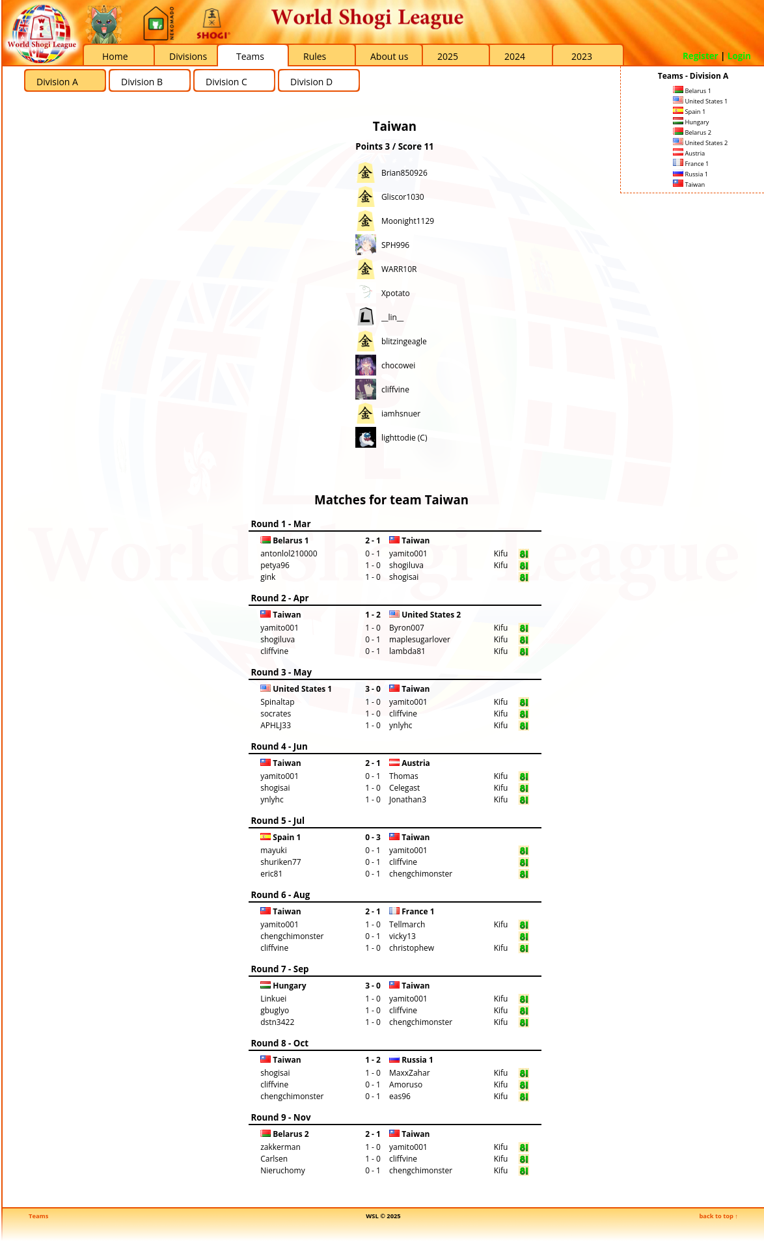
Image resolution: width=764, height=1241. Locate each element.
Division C (226, 81)
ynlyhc (401, 725)
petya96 (275, 565)
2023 (581, 56)
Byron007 (406, 627)
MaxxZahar (409, 1072)
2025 (447, 56)
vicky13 (402, 936)
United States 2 (700, 143)
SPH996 (395, 245)
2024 (514, 56)
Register (700, 56)
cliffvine (395, 389)
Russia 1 (690, 174)
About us (389, 56)
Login (739, 56)
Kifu (501, 553)
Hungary (691, 122)
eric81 (271, 873)
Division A (57, 81)
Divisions (188, 56)
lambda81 (407, 651)
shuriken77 (280, 861)
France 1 (691, 163)
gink (267, 576)
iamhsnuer (400, 413)
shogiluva (406, 565)
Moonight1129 (407, 220)
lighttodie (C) (404, 437)
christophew (411, 947)
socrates (275, 713)
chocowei (398, 365)
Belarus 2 (692, 132)
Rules (314, 56)
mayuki (273, 850)
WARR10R (399, 269)
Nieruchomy (282, 1170)
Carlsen (274, 1158)
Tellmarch (407, 924)
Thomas (403, 776)
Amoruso (405, 1084)
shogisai (403, 576)
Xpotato (395, 293)
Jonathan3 (407, 799)
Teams (250, 56)
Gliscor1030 (402, 196)
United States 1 (700, 101)
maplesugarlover (419, 639)
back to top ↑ (718, 1216)
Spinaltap (277, 701)
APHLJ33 (275, 725)
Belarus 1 (692, 91)
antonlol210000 (288, 553)
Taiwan (689, 184)
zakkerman (280, 1146)
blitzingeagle (404, 341)
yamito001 (408, 553)
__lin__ (392, 317)
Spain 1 (689, 111)
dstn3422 (277, 1022)
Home (115, 56)
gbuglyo (274, 1010)
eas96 (400, 1096)
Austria (689, 153)
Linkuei (273, 998)
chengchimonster (420, 873)
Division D (311, 81)
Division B (142, 81)
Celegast (404, 787)
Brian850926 (404, 172)
